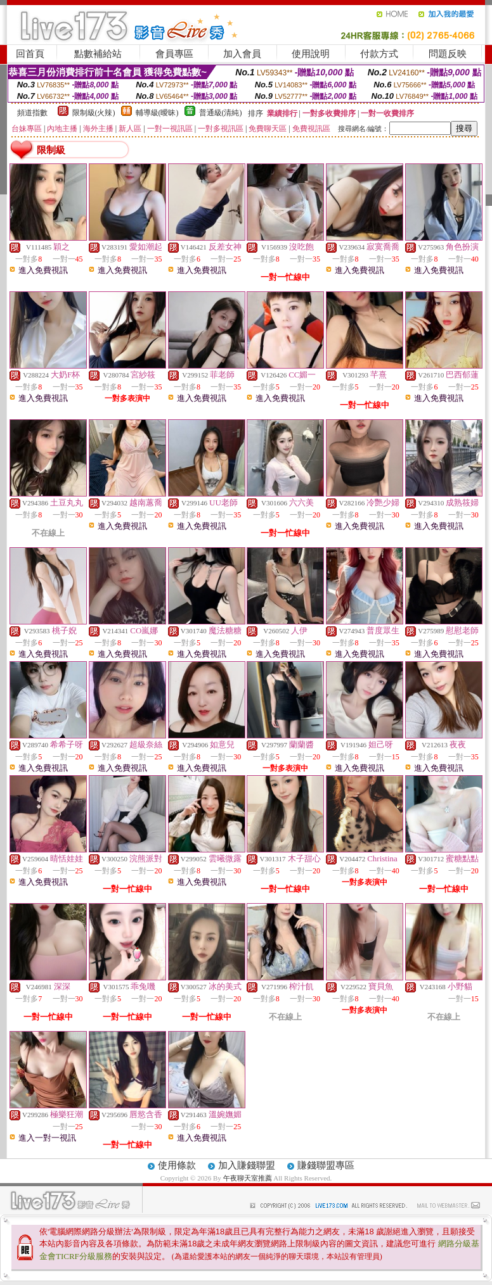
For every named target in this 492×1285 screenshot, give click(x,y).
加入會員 (242, 54)
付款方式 (379, 54)
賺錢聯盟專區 (325, 1165)
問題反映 (448, 54)
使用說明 (311, 54)
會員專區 (174, 54)
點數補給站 (98, 54)
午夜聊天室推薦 (248, 1178)
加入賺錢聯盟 (246, 1165)
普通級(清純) (220, 112)
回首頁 (30, 54)
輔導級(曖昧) (157, 112)
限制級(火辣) (93, 112)
